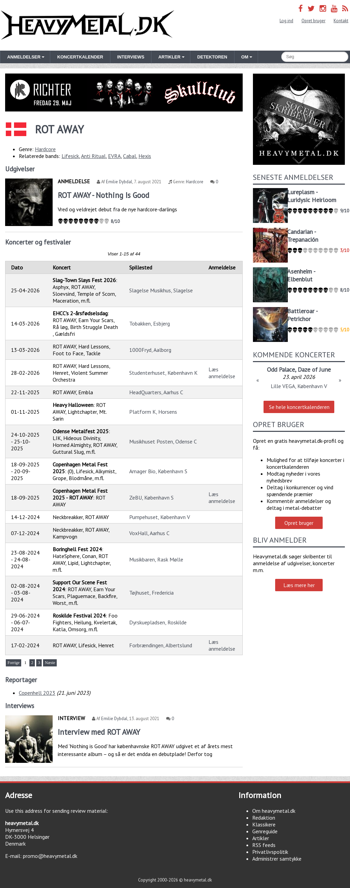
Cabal (129, 156)
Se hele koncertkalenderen (299, 406)
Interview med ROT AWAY (99, 732)
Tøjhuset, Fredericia (151, 592)
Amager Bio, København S (158, 471)
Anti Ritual (93, 156)
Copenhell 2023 (37, 692)
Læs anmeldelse (221, 373)
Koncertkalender (80, 56)
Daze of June (314, 369)
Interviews (130, 56)
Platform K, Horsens (153, 411)
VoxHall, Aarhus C (149, 533)
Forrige (13, 662)
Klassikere (263, 824)
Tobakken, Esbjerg (149, 323)
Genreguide (265, 831)
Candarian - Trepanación (302, 235)
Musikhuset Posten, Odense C (163, 441)
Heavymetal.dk (87, 25)
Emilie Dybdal (119, 182)
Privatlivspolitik (270, 851)
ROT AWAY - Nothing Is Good (103, 195)
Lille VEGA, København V (299, 386)
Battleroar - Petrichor (302, 315)
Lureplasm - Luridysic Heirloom (311, 196)
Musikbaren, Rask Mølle (156, 559)
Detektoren (212, 56)
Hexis (144, 156)
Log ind (286, 21)
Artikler (260, 838)
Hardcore (45, 149)
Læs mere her (299, 585)
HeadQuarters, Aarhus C (156, 392)
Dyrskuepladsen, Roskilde (158, 622)
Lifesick (70, 156)
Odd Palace (281, 369)
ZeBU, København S (151, 497)
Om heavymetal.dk (273, 810)
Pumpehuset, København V (159, 517)
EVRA (114, 156)
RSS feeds (263, 844)
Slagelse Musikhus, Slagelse (161, 290)
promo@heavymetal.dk (50, 855)
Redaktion (263, 817)
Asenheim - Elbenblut (301, 275)
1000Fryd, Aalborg (150, 349)
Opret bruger (313, 21)
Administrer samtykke (276, 858)
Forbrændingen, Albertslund (160, 645)
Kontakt (341, 21)
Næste (50, 662)
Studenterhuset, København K (163, 372)
